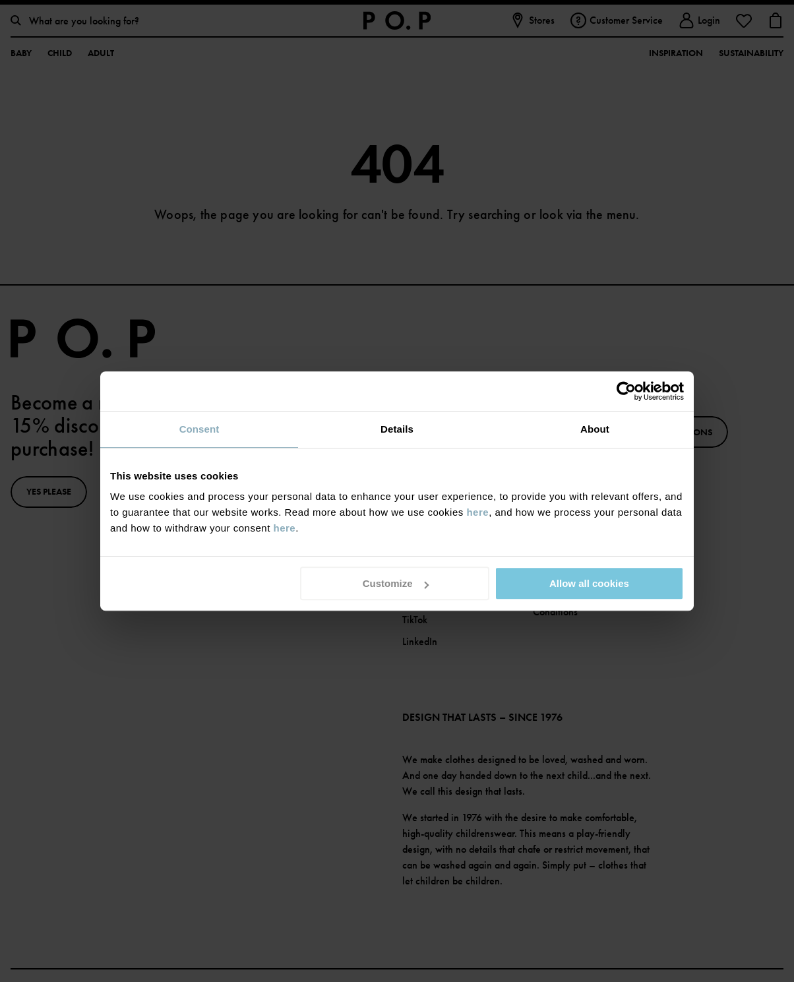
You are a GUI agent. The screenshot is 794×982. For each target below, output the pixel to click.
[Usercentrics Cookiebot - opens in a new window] (626, 391)
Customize (396, 583)
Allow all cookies (589, 583)
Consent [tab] (199, 429)
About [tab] (594, 429)
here (477, 512)
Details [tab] (397, 429)
